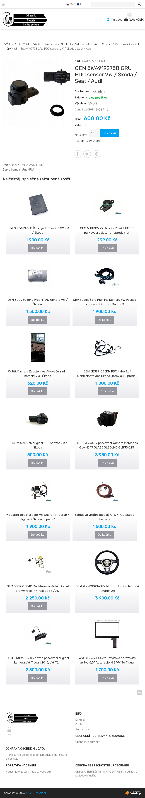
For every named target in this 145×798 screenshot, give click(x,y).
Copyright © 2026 (25, 793)
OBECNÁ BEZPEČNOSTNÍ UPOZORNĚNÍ (102, 765)
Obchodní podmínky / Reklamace (100, 736)
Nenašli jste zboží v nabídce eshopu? (28, 771)
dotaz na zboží (88, 141)
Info (78, 713)
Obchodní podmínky (87, 741)
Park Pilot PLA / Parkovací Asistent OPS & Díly (83, 44)
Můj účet (115, 19)
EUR (81, 4)
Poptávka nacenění (21, 765)
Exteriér (45, 44)
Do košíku (109, 133)
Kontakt (80, 719)
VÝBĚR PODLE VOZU (17, 44)
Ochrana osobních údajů (25, 748)
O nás (78, 724)
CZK (70, 4)
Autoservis (82, 729)
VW (35, 44)
